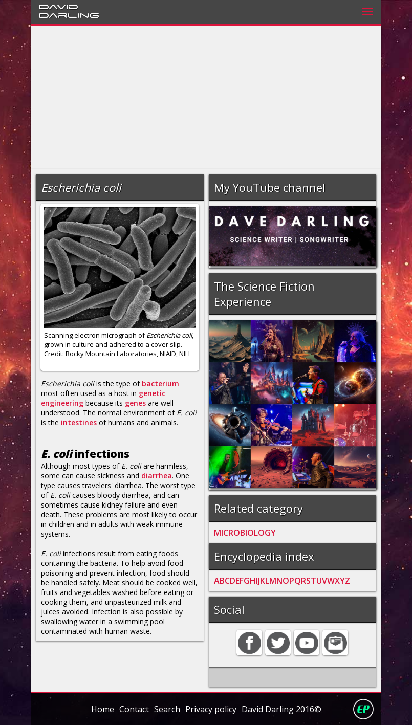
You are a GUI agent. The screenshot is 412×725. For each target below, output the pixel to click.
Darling (69, 15)
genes (135, 403)
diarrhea (156, 475)
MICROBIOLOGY (245, 532)
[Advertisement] (206, 97)
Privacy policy (210, 709)
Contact (134, 709)
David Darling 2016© (281, 709)
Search (167, 709)
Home (102, 709)
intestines (79, 422)
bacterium (160, 383)
